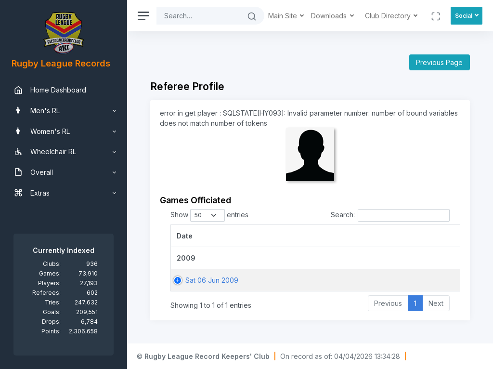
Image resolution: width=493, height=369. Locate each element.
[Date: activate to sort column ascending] (253, 235)
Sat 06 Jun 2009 (211, 280)
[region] (63, 184)
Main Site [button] (283, 16)
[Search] (198, 16)
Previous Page (439, 62)
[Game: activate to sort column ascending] (380, 235)
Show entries (209, 215)
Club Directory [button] (389, 16)
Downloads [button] (330, 16)
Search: (390, 215)
